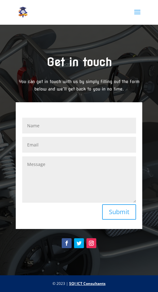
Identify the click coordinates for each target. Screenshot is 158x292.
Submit (119, 212)
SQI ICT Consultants (87, 283)
